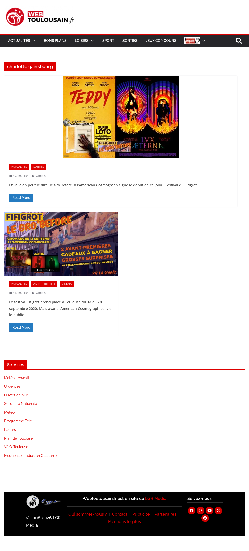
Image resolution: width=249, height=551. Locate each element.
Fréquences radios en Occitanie (30, 456)
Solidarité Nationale (20, 404)
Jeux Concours (161, 41)
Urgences (12, 386)
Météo (9, 412)
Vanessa (41, 176)
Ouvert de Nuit (16, 395)
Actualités (19, 41)
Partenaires (165, 514)
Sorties (130, 41)
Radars (10, 430)
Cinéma (67, 283)
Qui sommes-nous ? (87, 514)
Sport (108, 41)
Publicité (141, 514)
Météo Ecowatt (16, 378)
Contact (119, 514)
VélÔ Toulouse (16, 447)
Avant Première (44, 283)
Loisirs (82, 41)
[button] (33, 40)
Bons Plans (55, 41)
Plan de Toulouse (18, 438)
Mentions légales (124, 521)
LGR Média (155, 498)
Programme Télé (18, 421)
